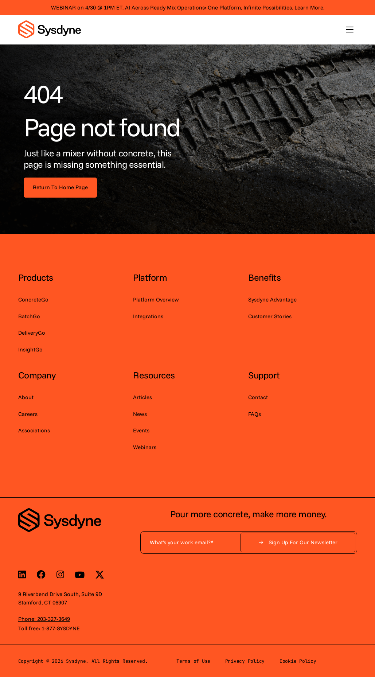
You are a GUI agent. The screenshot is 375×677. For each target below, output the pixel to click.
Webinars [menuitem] (144, 447)
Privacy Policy (245, 661)
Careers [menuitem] (28, 414)
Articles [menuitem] (142, 397)
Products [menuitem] (35, 277)
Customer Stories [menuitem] (270, 316)
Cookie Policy (298, 661)
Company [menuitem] (37, 375)
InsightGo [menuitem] (30, 349)
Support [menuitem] (264, 375)
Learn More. (309, 7)
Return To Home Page (60, 187)
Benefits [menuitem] (264, 277)
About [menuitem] (26, 397)
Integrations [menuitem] (148, 316)
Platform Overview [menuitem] (156, 299)
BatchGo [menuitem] (29, 316)
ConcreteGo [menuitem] (33, 299)
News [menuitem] (140, 414)
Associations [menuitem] (34, 430)
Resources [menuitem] (154, 375)
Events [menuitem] (141, 430)
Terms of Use (193, 661)
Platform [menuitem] (150, 277)
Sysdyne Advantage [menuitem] (272, 299)
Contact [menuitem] (258, 397)
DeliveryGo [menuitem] (31, 332)
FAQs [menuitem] (254, 414)
